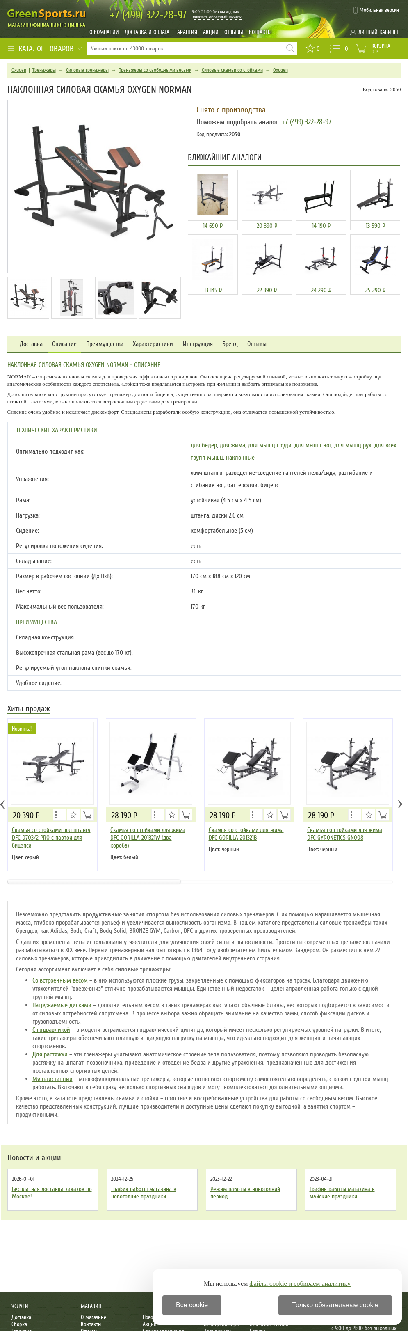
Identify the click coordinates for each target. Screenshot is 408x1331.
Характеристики (153, 344)
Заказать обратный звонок (217, 16)
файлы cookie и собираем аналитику (300, 1283)
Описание (64, 344)
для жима (232, 445)
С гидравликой (51, 1030)
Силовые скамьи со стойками (232, 70)
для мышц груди (270, 445)
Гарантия (186, 32)
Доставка (31, 344)
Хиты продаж (28, 709)
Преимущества (104, 344)
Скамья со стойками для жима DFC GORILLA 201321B (246, 833)
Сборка (19, 1324)
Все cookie (192, 1304)
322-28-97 (148, 15)
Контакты (260, 32)
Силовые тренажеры (87, 70)
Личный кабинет (378, 32)
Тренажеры (44, 70)
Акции (211, 32)
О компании (104, 32)
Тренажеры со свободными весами (155, 70)
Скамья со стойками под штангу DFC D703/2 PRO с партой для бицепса (51, 837)
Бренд (230, 344)
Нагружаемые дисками (61, 1005)
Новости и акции (34, 1158)
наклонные (240, 458)
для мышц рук (353, 445)
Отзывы (233, 32)
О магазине (93, 1317)
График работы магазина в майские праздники (342, 1192)
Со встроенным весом (60, 980)
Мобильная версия (379, 10)
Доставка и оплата (147, 32)
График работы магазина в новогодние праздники (143, 1192)
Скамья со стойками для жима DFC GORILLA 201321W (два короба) (147, 837)
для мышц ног (312, 445)
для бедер (204, 445)
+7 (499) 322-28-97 (306, 121)
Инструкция (198, 344)
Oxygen (18, 70)
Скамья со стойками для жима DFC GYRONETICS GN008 (344, 833)
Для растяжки (50, 1054)
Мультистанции (52, 1079)
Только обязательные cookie (335, 1304)
